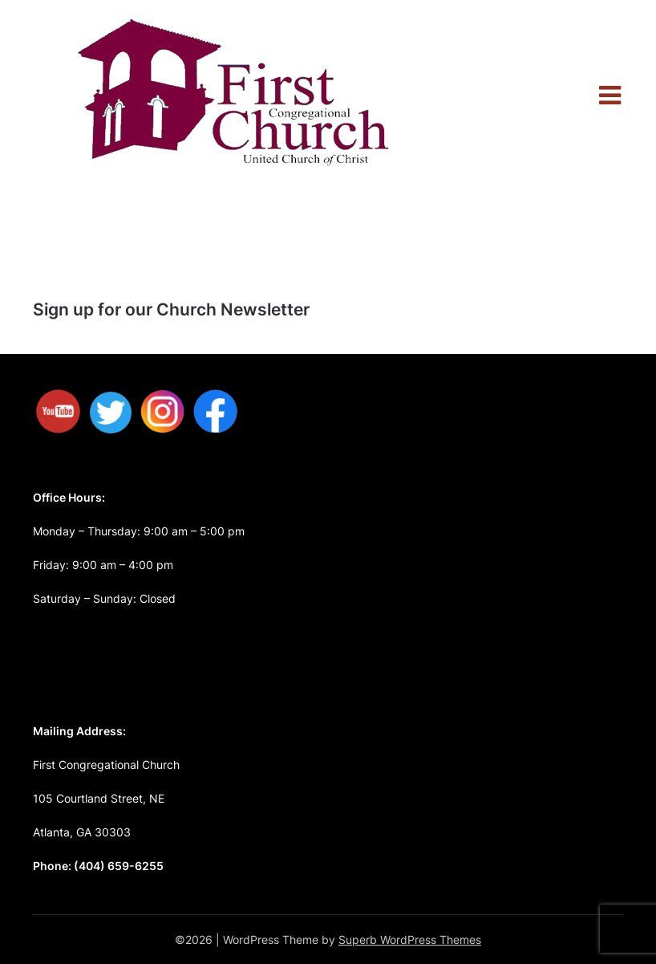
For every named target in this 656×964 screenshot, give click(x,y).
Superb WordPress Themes (409, 939)
